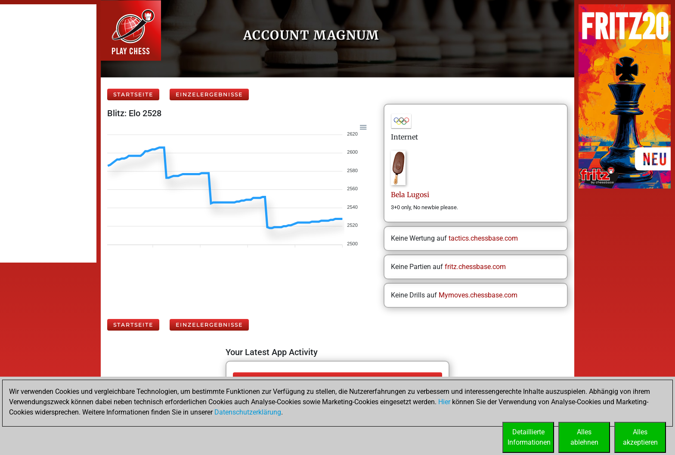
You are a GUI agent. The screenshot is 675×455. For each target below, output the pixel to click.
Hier (444, 402)
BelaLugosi (410, 194)
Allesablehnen (584, 437)
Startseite (133, 94)
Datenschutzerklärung (247, 412)
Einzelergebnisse (209, 94)
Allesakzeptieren (640, 437)
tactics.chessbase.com (483, 238)
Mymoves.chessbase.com (478, 295)
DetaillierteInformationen (529, 437)
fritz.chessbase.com (475, 267)
